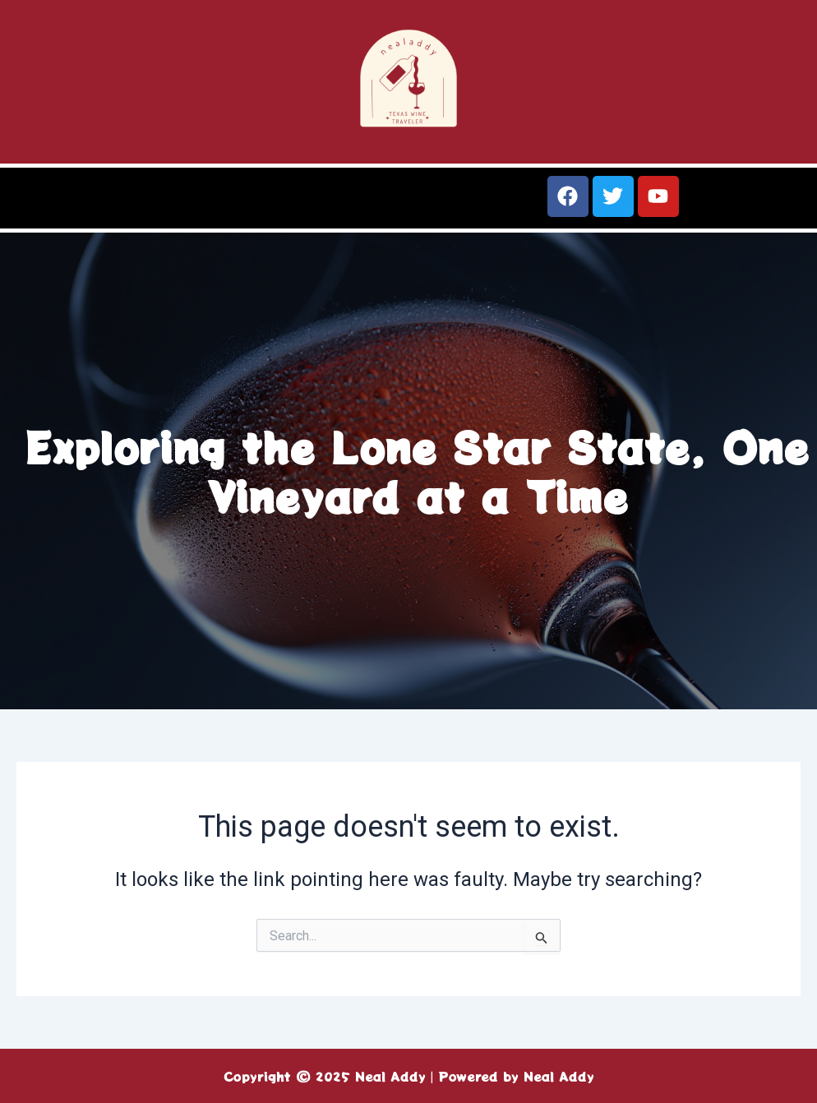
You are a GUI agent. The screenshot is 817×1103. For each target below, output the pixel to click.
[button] (203, 203)
